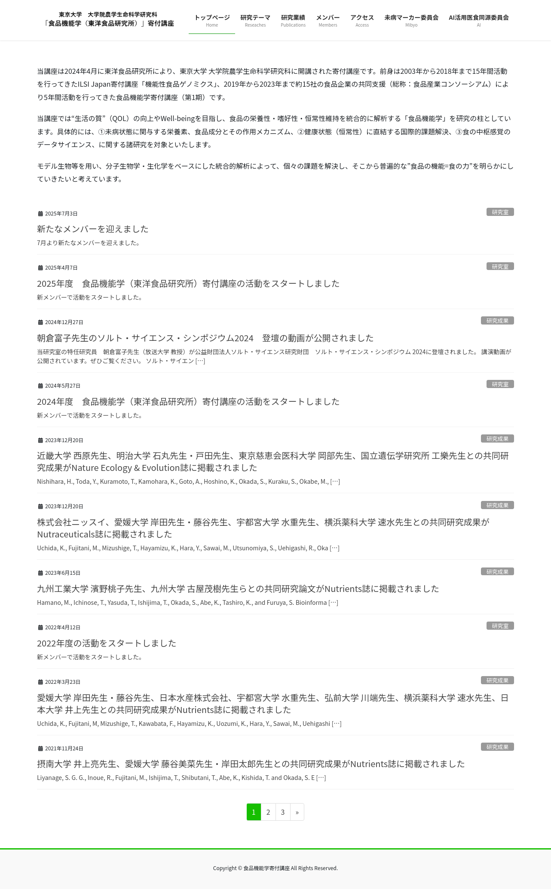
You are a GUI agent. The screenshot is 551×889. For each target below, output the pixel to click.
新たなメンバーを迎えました (93, 228)
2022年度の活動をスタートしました (106, 643)
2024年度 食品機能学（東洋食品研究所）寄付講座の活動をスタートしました (188, 401)
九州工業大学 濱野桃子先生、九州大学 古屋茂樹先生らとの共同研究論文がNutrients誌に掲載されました (238, 588)
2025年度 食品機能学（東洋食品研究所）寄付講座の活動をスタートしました (188, 283)
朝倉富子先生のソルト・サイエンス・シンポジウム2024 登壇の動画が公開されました (205, 337)
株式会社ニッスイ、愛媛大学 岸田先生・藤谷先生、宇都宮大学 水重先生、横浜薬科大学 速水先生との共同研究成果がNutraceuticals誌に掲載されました (263, 528)
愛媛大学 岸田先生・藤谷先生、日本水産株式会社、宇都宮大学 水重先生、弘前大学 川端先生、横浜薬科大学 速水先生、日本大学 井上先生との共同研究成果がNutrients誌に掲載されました (273, 703)
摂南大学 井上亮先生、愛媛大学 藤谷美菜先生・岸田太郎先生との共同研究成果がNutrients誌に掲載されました (251, 763)
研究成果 (497, 320)
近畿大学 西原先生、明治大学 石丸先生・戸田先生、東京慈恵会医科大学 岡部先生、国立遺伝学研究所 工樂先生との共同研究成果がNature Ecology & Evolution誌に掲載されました (273, 461)
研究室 (500, 212)
